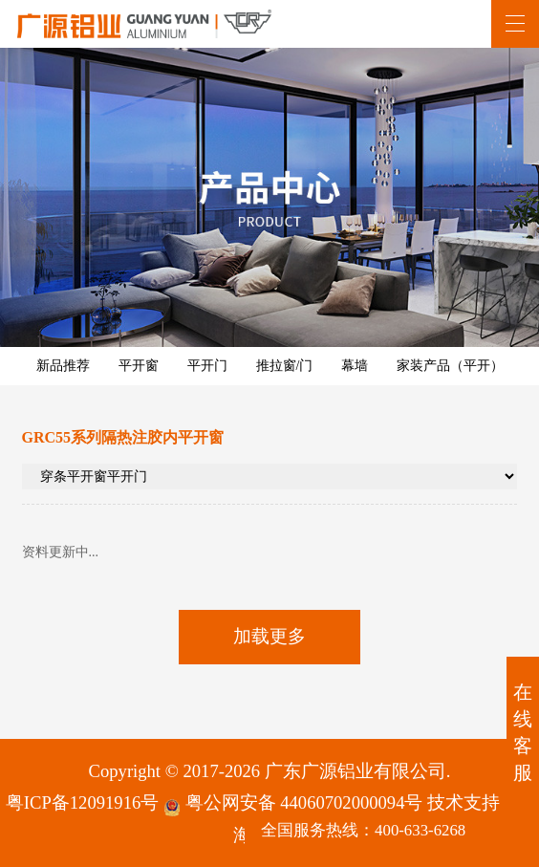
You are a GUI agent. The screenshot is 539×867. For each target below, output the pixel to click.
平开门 (207, 365)
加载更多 (269, 636)
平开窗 (139, 365)
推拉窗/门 (284, 365)
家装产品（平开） (450, 365)
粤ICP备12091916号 (82, 802)
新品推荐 (63, 365)
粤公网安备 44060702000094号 (293, 804)
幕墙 (354, 365)
